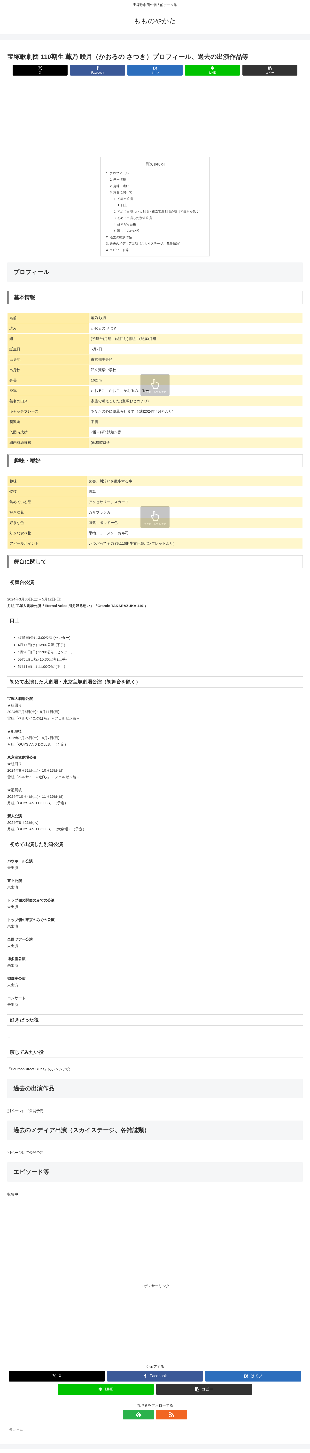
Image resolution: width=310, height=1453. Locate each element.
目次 (149, 164)
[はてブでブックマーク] (154, 70)
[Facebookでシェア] (105, 70)
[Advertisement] (152, 116)
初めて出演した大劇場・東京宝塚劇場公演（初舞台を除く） (160, 212)
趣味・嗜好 (118, 186)
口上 (121, 206)
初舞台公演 (122, 199)
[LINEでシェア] (204, 70)
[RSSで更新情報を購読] (160, 1416)
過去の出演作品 (118, 238)
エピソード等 (116, 251)
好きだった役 (124, 225)
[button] (254, 70)
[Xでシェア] (55, 70)
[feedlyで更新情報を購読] (149, 1416)
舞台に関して (120, 193)
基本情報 (117, 180)
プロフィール (116, 173)
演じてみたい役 (126, 232)
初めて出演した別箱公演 (132, 219)
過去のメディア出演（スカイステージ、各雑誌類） (145, 245)
